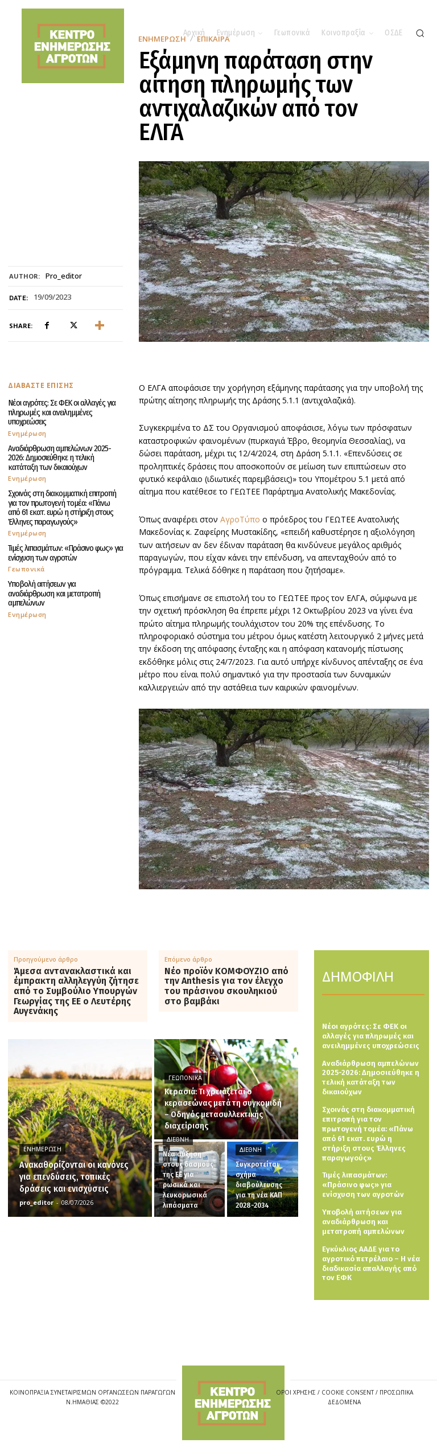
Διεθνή (178, 1140)
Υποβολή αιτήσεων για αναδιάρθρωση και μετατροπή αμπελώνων (54, 593)
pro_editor (64, 276)
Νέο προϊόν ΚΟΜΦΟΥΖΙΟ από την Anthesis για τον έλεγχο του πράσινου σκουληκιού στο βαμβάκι (226, 986)
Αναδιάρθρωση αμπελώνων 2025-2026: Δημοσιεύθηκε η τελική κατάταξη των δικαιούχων (59, 457)
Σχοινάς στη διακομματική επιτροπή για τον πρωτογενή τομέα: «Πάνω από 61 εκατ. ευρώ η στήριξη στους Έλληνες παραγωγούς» (62, 507)
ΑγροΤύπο (241, 519)
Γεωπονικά (26, 569)
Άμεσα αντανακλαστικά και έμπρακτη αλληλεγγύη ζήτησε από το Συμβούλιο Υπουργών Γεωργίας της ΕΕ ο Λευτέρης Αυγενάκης (76, 991)
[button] (420, 33)
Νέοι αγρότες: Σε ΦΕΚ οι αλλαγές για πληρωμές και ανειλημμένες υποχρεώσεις (62, 412)
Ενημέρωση (27, 433)
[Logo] (233, 1403)
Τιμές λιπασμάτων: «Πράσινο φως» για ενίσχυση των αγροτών (65, 553)
